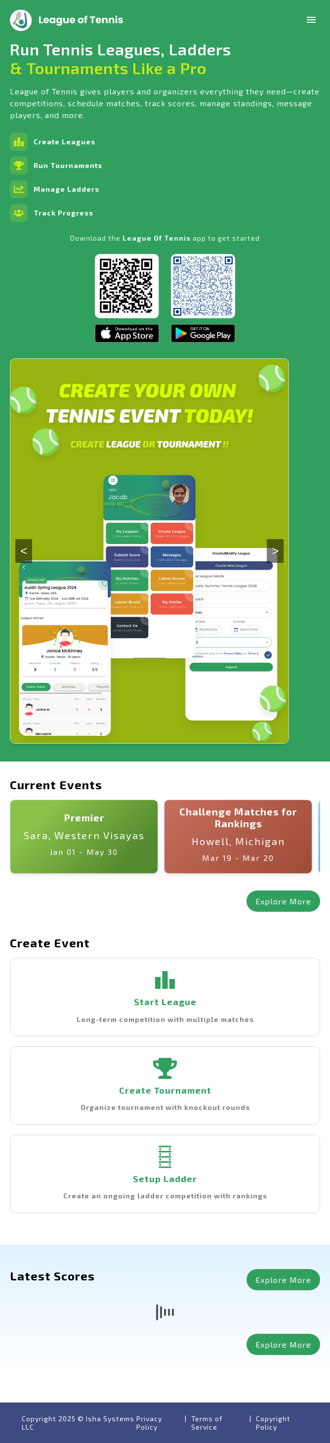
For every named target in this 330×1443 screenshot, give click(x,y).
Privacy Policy (149, 1422)
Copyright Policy (273, 1422)
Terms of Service (207, 1422)
